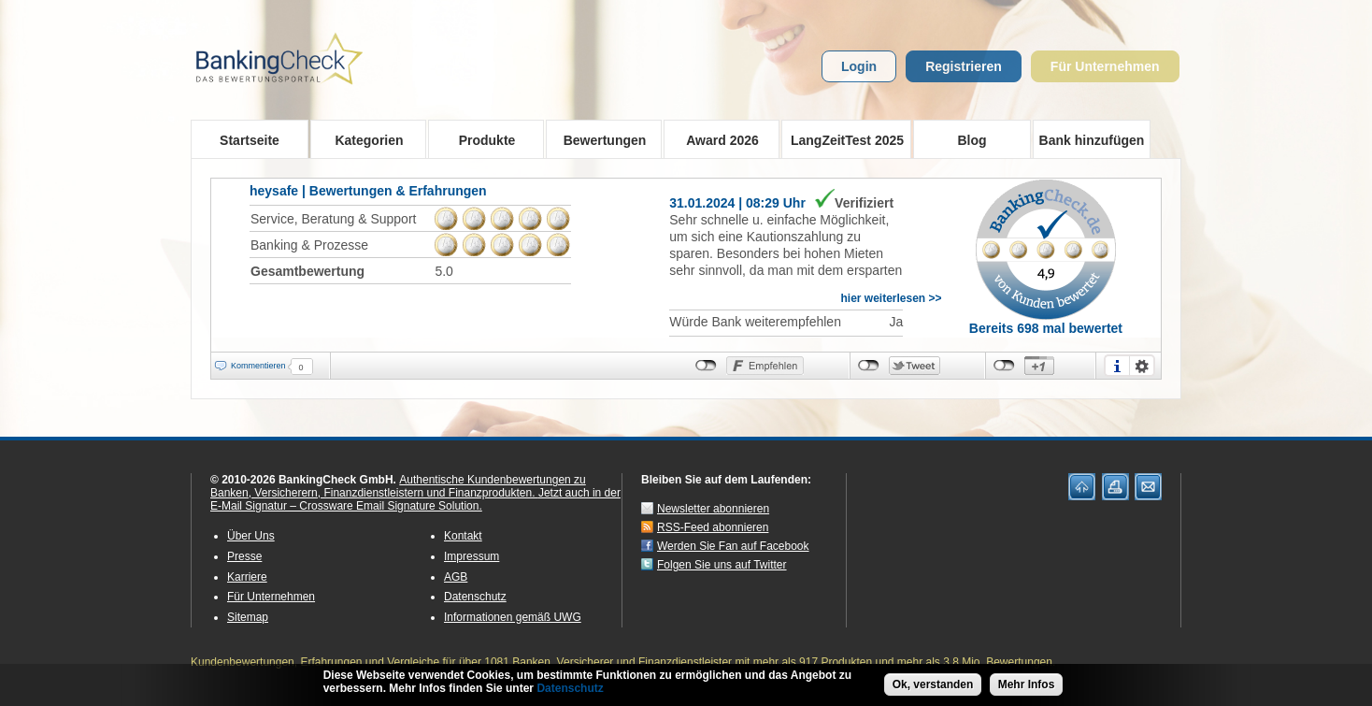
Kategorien (363, 139)
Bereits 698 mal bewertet (1045, 328)
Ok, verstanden (933, 685)
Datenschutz (475, 596)
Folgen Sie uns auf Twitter (722, 564)
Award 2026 (716, 139)
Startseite (249, 140)
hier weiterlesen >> (890, 298)
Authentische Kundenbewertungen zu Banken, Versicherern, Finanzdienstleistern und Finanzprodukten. (398, 486)
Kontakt (463, 535)
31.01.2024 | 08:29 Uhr (737, 202)
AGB (455, 577)
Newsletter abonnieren (713, 508)
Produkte (481, 139)
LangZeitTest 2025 (842, 139)
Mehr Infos (1026, 685)
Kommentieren (258, 365)
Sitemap (247, 617)
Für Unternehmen (1105, 66)
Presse (244, 556)
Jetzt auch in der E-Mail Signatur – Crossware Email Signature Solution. (415, 499)
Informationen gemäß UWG (512, 617)
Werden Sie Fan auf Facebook (733, 546)
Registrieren (963, 66)
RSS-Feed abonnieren (712, 527)
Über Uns (251, 535)
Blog (971, 140)
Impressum (471, 556)
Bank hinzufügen (1092, 140)
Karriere (247, 577)
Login (859, 66)
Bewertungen (598, 139)
